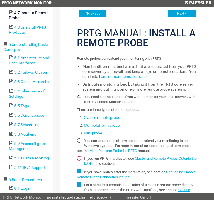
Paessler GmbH (138, 197)
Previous (93, 14)
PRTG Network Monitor (23, 197)
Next (180, 14)
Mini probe (93, 133)
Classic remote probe (102, 117)
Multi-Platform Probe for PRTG (113, 151)
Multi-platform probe (102, 125)
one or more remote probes (124, 76)
